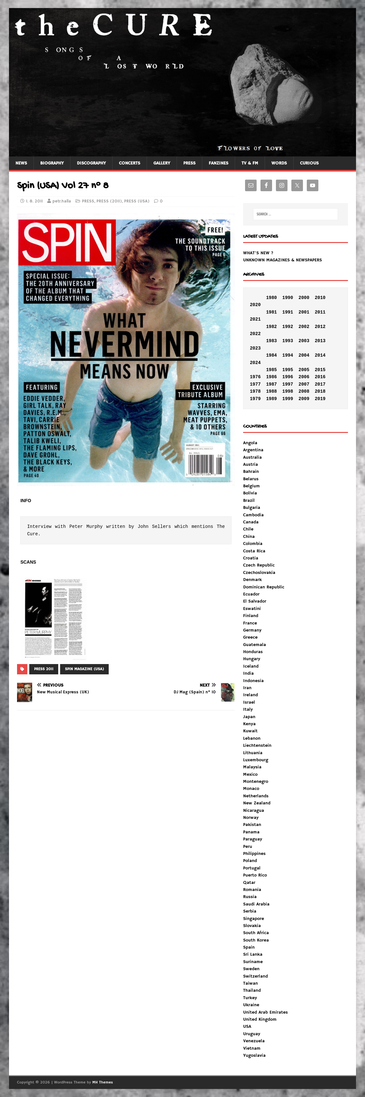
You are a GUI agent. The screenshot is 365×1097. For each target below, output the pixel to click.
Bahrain (251, 471)
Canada (251, 522)
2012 (320, 326)
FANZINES (218, 163)
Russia (250, 897)
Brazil (249, 500)
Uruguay (251, 1034)
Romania (252, 890)
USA (247, 1026)
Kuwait (250, 731)
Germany (252, 630)
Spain (249, 947)
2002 (303, 326)
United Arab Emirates (265, 1012)
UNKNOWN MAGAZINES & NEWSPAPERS (282, 260)
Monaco (251, 789)
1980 (271, 297)
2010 (320, 297)
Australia (252, 457)
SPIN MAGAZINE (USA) (84, 669)
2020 (255, 304)
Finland (250, 616)
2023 (255, 348)
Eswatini (252, 609)
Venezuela (254, 1041)
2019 (320, 398)
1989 (271, 398)
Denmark (252, 580)
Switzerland (255, 976)
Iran (247, 688)
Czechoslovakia (259, 573)
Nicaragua (253, 810)
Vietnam (251, 1048)
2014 (320, 355)
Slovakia (252, 926)
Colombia (252, 544)
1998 (287, 391)
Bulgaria (251, 508)
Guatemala (254, 645)
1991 (287, 312)
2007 (303, 384)
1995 (287, 369)
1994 (287, 355)
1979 (255, 398)
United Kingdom (260, 1019)
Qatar (249, 883)
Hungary (251, 659)
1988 (271, 391)
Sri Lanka (252, 954)
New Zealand (256, 803)
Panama (251, 832)
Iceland (251, 666)
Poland (250, 861)
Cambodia (253, 515)
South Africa (256, 933)
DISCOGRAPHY (91, 163)
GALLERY (161, 163)
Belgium (251, 486)
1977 (255, 384)
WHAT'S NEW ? (258, 253)
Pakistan (252, 825)
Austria (250, 464)
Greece (250, 637)
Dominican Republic (263, 587)
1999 (287, 398)
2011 (320, 312)
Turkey (250, 998)
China (249, 536)
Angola (250, 443)
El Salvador (254, 601)
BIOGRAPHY (52, 163)
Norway (251, 817)
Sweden (251, 969)
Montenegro (255, 781)
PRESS (189, 163)
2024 (255, 362)
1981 (271, 312)
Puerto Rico (255, 875)
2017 (320, 384)
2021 (255, 319)
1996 (287, 377)
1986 (271, 377)
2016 (320, 377)
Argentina (253, 450)
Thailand (252, 990)
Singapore (253, 919)
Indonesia (253, 681)
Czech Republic (259, 565)
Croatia (250, 558)
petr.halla (61, 201)
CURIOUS (309, 163)
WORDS (279, 163)
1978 (255, 391)
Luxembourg (255, 760)
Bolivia (250, 493)
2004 (303, 355)
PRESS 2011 (43, 669)
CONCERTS (129, 163)
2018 (320, 391)
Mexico (250, 774)
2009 (303, 398)
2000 (303, 297)
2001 (303, 312)
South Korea (256, 940)
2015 (320, 369)
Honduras (253, 652)
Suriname (253, 962)
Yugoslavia (254, 1055)
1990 (287, 297)
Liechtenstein (257, 745)
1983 (271, 340)
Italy (248, 709)
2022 (255, 333)
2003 (303, 340)
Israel (249, 702)
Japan (249, 717)
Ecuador (251, 594)
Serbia (249, 911)
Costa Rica (254, 551)
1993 (287, 340)
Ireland (250, 695)
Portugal (251, 868)
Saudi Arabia (256, 904)
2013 (320, 340)
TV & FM (250, 163)
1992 (287, 326)
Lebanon (251, 738)
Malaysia (252, 767)
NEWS (21, 163)
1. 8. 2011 (34, 201)
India (248, 673)
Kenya (249, 724)
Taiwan (250, 983)
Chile (248, 529)
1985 (271, 369)
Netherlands (256, 796)
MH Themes (102, 1082)
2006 (303, 377)
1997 (287, 384)
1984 (271, 355)
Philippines (254, 854)
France (250, 623)
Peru (247, 846)
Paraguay (252, 839)
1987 (271, 384)
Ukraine (251, 1005)
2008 (303, 391)
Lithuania (252, 753)
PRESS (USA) (137, 201)
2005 (303, 369)
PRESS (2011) (109, 201)
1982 (271, 326)
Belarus (251, 479)
